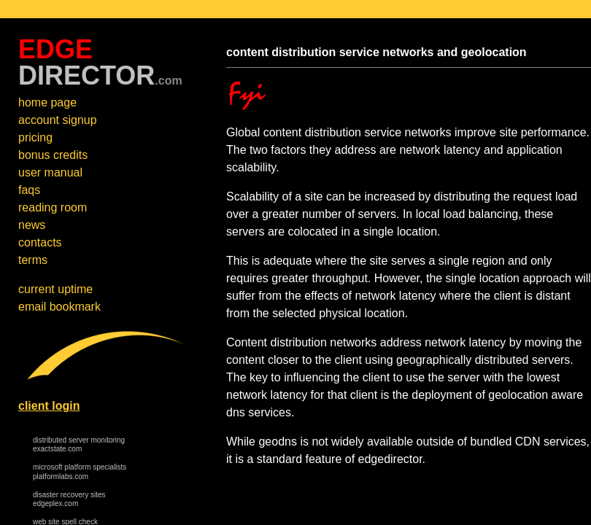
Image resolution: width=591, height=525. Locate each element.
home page (47, 102)
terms (32, 260)
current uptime (55, 289)
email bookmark (59, 306)
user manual (50, 172)
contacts (40, 242)
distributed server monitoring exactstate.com (79, 445)
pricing (35, 137)
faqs (29, 190)
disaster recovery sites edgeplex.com (69, 499)
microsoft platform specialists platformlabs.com (79, 472)
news (31, 225)
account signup (57, 120)
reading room (52, 207)
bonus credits (53, 155)
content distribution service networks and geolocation (376, 52)
